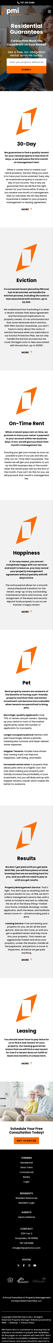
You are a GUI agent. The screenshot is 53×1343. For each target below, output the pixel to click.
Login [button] (26, 1181)
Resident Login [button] (27, 1202)
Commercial (26, 1172)
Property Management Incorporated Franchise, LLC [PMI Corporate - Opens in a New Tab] (31, 1291)
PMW (4, 1314)
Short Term (26, 1167)
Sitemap (14, 1314)
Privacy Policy (27, 1314)
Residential (26, 1162)
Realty (26, 1177)
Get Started (26, 1140)
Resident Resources (26, 1198)
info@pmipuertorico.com (26, 1247)
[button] (18, 1265)
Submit (27, 69)
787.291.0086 (27, 2)
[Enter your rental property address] (26, 62)
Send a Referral (26, 1217)
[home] (11, 11)
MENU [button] (49, 11)
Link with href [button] (26, 209)
